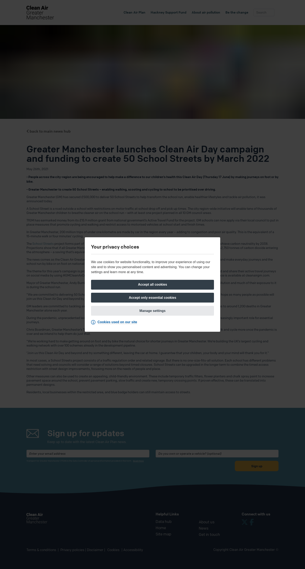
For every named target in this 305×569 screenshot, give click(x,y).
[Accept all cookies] (152, 284)
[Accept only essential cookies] (152, 298)
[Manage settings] (152, 311)
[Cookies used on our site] (115, 322)
